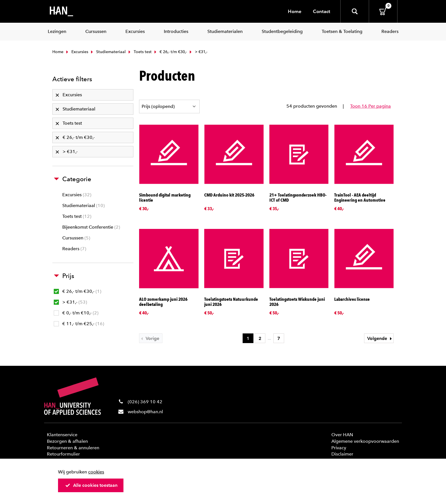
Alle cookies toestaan (91, 485)
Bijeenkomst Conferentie (91, 227)
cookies (96, 472)
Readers (74, 248)
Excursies (76, 51)
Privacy (338, 447)
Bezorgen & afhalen (67, 441)
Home (295, 11)
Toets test (139, 51)
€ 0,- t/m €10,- (76, 313)
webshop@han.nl (145, 411)
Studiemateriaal (108, 51)
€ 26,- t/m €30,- (170, 51)
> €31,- (70, 302)
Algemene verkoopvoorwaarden (365, 441)
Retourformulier (63, 454)
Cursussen (76, 238)
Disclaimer (342, 454)
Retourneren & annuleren (73, 447)
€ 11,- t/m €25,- (79, 323)
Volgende (380, 338)
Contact (321, 11)
